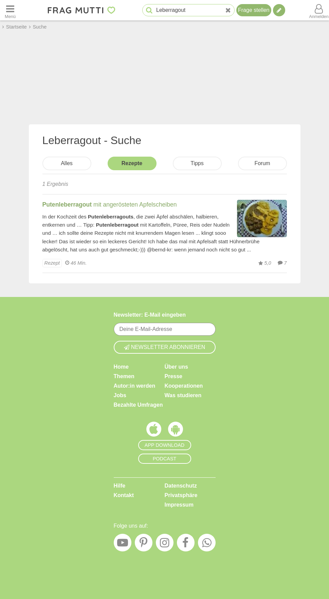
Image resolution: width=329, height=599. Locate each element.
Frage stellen (254, 10)
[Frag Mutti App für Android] (175, 431)
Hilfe (120, 486)
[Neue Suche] (228, 10)
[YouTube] (122, 544)
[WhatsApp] (207, 544)
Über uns (176, 367)
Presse (174, 376)
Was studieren (183, 395)
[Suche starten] (149, 10)
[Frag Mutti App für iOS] (153, 431)
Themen (124, 376)
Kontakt (124, 495)
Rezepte (132, 163)
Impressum (179, 505)
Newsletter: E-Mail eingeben (150, 315)
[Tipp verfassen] (279, 10)
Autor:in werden (135, 386)
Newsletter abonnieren (164, 347)
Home (121, 367)
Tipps (197, 163)
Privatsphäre (181, 495)
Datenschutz (181, 486)
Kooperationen (184, 386)
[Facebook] (186, 544)
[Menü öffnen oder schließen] (10, 10)
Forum (262, 163)
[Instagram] (164, 544)
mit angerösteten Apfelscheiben (109, 204)
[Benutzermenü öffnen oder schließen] (319, 10)
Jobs (120, 395)
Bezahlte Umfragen (138, 405)
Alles (67, 163)
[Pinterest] (143, 544)
